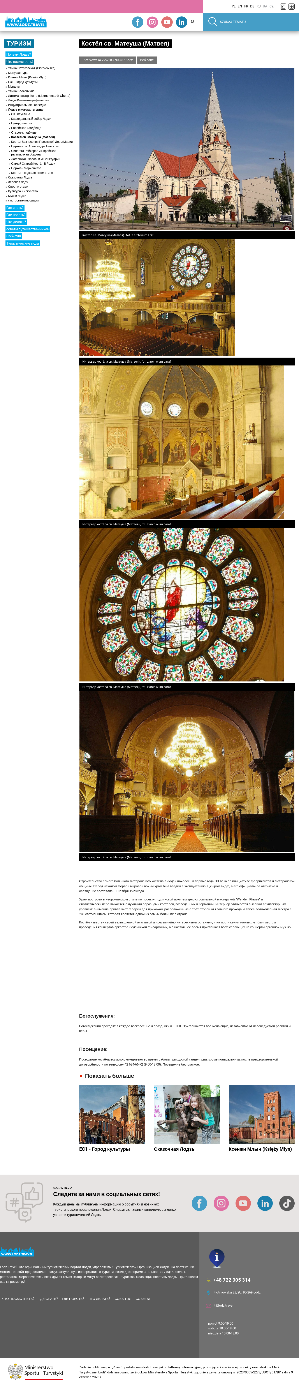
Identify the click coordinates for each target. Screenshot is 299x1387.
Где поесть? (16, 215)
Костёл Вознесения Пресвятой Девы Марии (42, 141)
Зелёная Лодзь (18, 182)
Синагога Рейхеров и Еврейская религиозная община (33, 152)
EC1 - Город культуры (22, 82)
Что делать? (16, 222)
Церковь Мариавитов (26, 168)
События (13, 236)
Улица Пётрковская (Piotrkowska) (31, 68)
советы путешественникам (27, 229)
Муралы (13, 86)
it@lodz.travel (223, 1306)
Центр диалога (21, 123)
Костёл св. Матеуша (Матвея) (33, 137)
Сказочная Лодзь (20, 177)
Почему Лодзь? (18, 54)
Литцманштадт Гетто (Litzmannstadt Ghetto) (39, 95)
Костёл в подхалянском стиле (32, 173)
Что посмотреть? (19, 62)
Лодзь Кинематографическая (28, 100)
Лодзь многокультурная (26, 109)
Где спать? (15, 208)
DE (252, 6)
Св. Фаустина (20, 114)
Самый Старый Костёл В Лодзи (33, 163)
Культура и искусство (23, 191)
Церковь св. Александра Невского (35, 146)
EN (240, 6)
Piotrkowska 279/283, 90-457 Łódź (108, 60)
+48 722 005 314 (232, 1280)
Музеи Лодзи (17, 196)
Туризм (19, 43)
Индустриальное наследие (27, 105)
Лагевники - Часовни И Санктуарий (35, 159)
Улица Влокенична (21, 91)
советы (143, 1299)
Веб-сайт (147, 60)
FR (246, 6)
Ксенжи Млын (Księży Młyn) (27, 77)
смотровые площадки (23, 200)
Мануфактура (18, 72)
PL (234, 6)
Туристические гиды (22, 243)
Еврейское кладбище (26, 128)
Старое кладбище (24, 132)
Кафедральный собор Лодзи (31, 118)
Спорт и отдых (18, 186)
